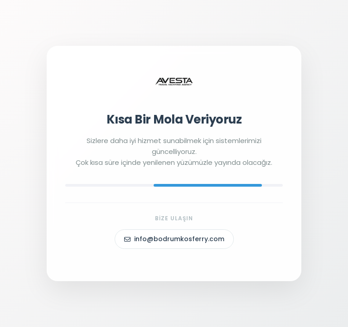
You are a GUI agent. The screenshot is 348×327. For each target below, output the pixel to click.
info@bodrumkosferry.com (174, 238)
